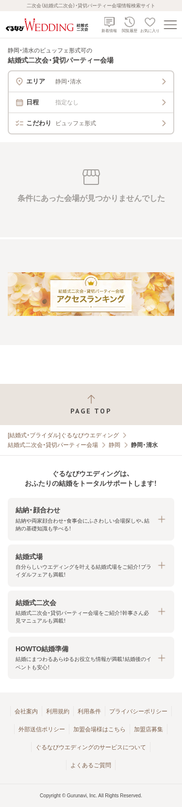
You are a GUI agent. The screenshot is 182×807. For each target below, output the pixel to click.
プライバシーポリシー (138, 711)
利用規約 (57, 711)
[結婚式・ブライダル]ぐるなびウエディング (63, 435)
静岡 (114, 445)
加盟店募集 (148, 729)
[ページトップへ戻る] (91, 404)
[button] (91, 519)
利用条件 (89, 711)
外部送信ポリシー (41, 729)
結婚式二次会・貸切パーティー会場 (53, 445)
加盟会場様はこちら (99, 729)
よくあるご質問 (90, 765)
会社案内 (26, 711)
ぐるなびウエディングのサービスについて (90, 747)
